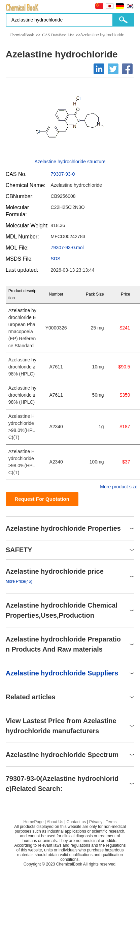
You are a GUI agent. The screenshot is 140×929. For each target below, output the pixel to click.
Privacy (95, 822)
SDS (56, 258)
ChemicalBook (22, 35)
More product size (118, 486)
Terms (111, 822)
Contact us (76, 822)
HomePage (33, 822)
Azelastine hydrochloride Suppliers (62, 673)
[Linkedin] (99, 68)
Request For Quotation (41, 499)
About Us (55, 822)
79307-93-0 (63, 174)
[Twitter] (113, 68)
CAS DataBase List (58, 35)
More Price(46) (19, 581)
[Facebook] (127, 68)
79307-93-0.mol (67, 247)
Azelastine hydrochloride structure (70, 161)
